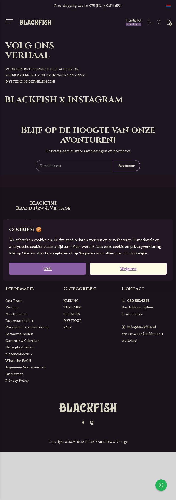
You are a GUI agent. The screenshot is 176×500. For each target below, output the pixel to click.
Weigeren (128, 269)
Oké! (48, 269)
